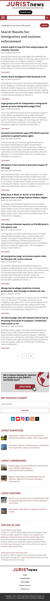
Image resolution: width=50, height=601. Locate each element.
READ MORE (6, 72)
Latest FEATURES (11, 493)
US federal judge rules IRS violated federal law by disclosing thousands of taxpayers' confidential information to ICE (24, 320)
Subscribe (25, 410)
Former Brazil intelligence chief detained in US (23, 76)
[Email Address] (25, 404)
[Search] (26, 18)
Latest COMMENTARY (13, 460)
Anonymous (15, 481)
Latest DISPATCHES (12, 430)
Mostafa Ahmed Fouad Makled (22, 470)
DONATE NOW (25, 12)
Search (47, 17)
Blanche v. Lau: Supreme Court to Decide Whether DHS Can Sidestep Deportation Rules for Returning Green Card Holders (29, 500)
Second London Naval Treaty (11, 546)
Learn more (25, 557)
